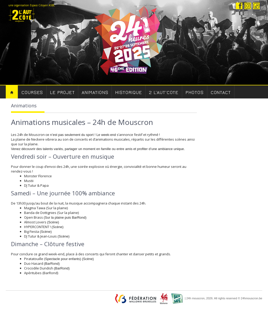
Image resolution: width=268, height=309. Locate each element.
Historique (128, 92)
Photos (194, 92)
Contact (221, 92)
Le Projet (62, 92)
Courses (32, 92)
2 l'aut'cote (163, 92)
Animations (95, 92)
